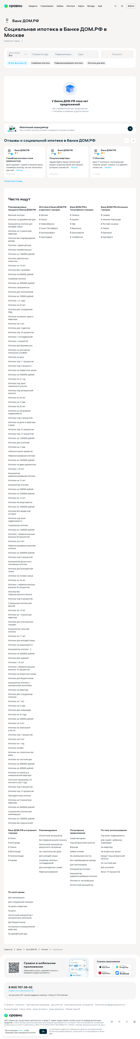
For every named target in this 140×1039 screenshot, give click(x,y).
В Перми (105, 228)
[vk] (119, 1021)
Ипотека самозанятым (18, 287)
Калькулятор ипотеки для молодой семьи (20, 225)
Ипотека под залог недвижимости (17, 519)
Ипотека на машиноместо (20, 645)
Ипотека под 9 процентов (20, 786)
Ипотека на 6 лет (16, 541)
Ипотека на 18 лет (16, 580)
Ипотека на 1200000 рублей (21, 438)
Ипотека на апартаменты (20, 502)
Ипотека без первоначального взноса (20, 593)
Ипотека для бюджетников (20, 678)
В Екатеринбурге (47, 232)
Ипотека (44, 949)
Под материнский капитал (82, 842)
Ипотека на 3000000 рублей (21, 283)
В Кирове (12, 860)
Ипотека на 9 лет (16, 723)
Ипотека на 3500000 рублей (21, 374)
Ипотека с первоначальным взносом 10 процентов (21, 668)
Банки (19, 949)
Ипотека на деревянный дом (22, 219)
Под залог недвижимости (113, 835)
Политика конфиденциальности (110, 1004)
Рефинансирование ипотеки (21, 455)
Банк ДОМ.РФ (22, 150)
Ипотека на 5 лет (16, 323)
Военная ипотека (16, 215)
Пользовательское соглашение (78, 1004)
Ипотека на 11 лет (16, 636)
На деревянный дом (17, 933)
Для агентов (57, 1004)
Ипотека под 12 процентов (21, 433)
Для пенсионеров (78, 864)
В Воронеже (75, 228)
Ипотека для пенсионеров (20, 292)
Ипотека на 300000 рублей (20, 768)
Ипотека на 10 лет (16, 265)
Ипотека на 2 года (16, 447)
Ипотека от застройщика (82, 880)
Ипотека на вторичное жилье (22, 674)
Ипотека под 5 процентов (20, 557)
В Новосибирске (46, 224)
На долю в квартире (17, 906)
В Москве (43, 215)
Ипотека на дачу (16, 357)
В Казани (74, 219)
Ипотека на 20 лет (16, 406)
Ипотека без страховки (19, 270)
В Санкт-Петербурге (48, 228)
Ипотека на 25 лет (16, 305)
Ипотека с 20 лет (16, 469)
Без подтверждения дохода (83, 860)
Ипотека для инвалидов (19, 710)
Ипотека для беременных (20, 345)
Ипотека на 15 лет (16, 480)
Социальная (57, 949)
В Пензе (12, 838)
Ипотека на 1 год (16, 743)
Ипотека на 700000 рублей (20, 489)
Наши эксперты (40, 1009)
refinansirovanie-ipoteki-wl (20, 451)
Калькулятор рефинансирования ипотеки (21, 474)
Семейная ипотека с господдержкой (48, 861)
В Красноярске (77, 232)
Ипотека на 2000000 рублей (21, 552)
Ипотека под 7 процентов (20, 734)
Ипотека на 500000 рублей (20, 719)
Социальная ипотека (18, 525)
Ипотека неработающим (20, 249)
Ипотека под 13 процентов (21, 791)
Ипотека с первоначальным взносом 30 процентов (21, 586)
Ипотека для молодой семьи (21, 640)
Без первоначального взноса (53, 840)
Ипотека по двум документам (22, 464)
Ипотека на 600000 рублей (20, 274)
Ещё (100, 6)
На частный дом (108, 863)
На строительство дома (50, 851)
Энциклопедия (11, 1009)
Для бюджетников (16, 922)
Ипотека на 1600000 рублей (21, 506)
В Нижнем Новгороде (111, 219)
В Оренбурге (107, 237)
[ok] (127, 1021)
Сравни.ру (8, 949)
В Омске (43, 219)
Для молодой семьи (48, 856)
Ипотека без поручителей (20, 823)
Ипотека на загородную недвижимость (19, 412)
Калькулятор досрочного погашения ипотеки (20, 563)
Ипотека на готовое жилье (20, 575)
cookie (20, 1030)
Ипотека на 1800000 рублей (21, 460)
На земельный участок (80, 856)
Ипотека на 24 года (17, 714)
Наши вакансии (56, 1009)
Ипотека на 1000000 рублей (21, 818)
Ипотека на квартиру (18, 689)
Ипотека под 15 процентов (21, 429)
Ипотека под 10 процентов (21, 332)
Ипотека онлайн (16, 748)
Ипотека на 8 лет (16, 739)
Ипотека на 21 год (16, 379)
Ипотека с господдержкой (20, 336)
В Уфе (72, 224)
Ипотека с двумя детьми (19, 245)
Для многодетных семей (50, 867)
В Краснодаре (45, 237)
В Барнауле (106, 232)
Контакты (19, 1004)
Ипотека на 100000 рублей (20, 296)
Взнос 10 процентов (110, 871)
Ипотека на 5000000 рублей (21, 807)
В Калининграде (16, 856)
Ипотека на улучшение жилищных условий (19, 351)
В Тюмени (74, 215)
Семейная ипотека (17, 278)
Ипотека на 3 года (16, 402)
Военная (74, 847)
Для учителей (107, 867)
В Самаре (105, 215)
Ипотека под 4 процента (19, 366)
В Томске (12, 847)
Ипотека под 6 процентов (20, 418)
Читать (19, 170)
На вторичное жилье (111, 851)
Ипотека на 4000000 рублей (21, 763)
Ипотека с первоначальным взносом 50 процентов (21, 535)
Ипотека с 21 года (16, 300)
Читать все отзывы (13, 181)
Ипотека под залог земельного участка (17, 384)
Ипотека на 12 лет (16, 498)
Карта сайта (25, 1009)
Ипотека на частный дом (20, 759)
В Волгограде (14, 851)
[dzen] (134, 1021)
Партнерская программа (37, 1004)
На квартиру (107, 847)
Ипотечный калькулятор (34, 127)
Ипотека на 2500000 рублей (21, 493)
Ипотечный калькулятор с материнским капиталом (20, 916)
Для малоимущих (16, 897)
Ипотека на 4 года (16, 705)
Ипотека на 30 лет (16, 397)
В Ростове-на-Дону (109, 224)
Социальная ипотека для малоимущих (20, 812)
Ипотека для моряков (18, 658)
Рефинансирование (48, 871)
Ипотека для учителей (18, 442)
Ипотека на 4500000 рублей (21, 653)
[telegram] (111, 1021)
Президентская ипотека (19, 795)
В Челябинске (76, 237)
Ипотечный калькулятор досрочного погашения (50, 845)
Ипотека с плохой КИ (18, 341)
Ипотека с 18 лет (16, 662)
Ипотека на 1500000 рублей (21, 529)
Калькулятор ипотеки (18, 484)
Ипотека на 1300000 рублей (21, 254)
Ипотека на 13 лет (16, 610)
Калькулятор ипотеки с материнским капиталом (20, 684)
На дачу (12, 910)
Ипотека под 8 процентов (20, 598)
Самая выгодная (77, 838)
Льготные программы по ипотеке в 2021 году (20, 781)
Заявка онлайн (77, 851)
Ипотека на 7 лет (16, 701)
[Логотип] (67, 1015)
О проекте (9, 1004)
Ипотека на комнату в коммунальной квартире (19, 774)
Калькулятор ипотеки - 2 (19, 649)
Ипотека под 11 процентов (21, 361)
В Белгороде (14, 842)
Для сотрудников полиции (20, 902)
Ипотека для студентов (19, 328)
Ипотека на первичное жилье (22, 370)
